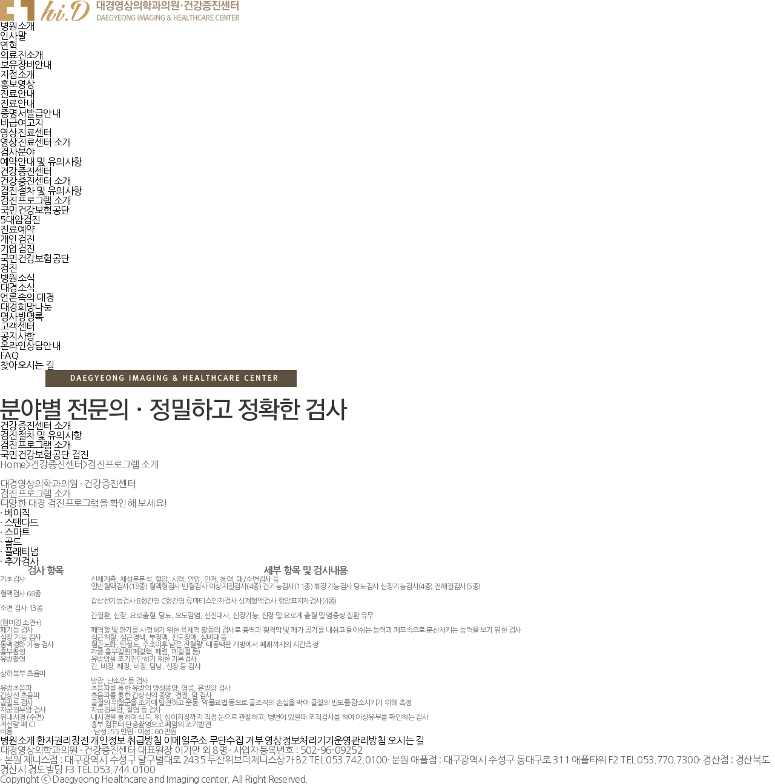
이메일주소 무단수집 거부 (213, 740)
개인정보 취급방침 (126, 740)
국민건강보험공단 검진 (44, 455)
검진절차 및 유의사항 (41, 435)
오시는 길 (406, 740)
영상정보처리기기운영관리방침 (325, 740)
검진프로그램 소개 (35, 445)
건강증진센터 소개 (35, 425)
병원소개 (17, 740)
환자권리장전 (62, 740)
